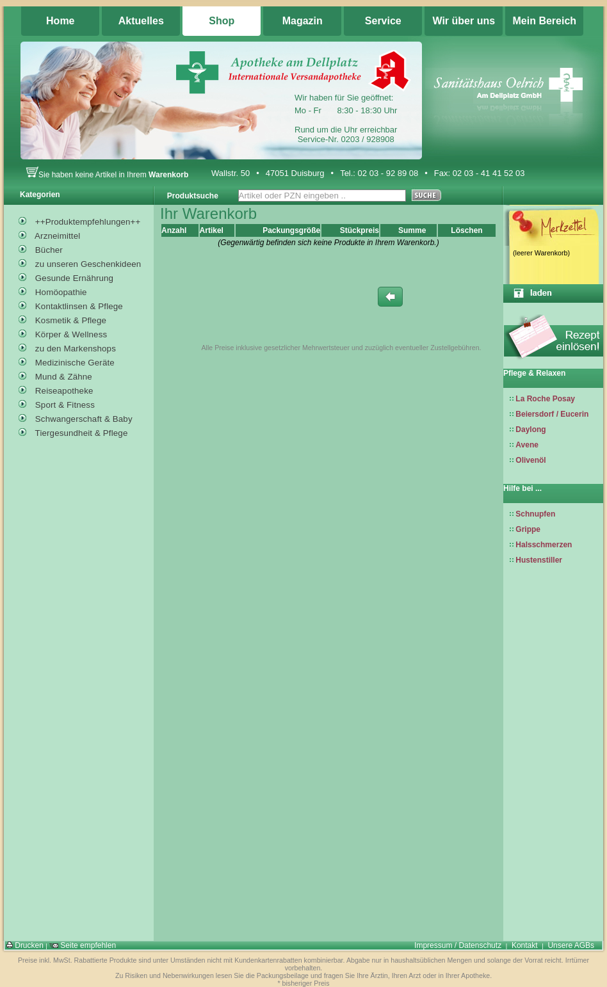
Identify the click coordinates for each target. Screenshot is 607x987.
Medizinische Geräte (67, 361)
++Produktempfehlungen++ (79, 220)
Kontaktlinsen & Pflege (71, 304)
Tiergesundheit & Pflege (73, 431)
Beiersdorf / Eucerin (551, 414)
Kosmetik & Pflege (62, 318)
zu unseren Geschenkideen (80, 262)
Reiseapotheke (56, 389)
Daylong (530, 429)
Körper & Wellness (63, 332)
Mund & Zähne (55, 375)
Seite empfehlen (82, 945)
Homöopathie (53, 290)
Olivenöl (530, 460)
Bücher (41, 248)
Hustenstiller (538, 560)
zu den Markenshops (67, 347)
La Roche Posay (545, 398)
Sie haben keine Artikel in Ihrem (107, 174)
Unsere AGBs (570, 945)
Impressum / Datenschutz (457, 945)
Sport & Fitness (57, 403)
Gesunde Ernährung (66, 276)
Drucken (25, 945)
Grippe (527, 529)
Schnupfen (535, 514)
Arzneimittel (49, 234)
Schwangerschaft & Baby (76, 417)
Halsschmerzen (543, 544)
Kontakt (525, 945)
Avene (526, 444)
